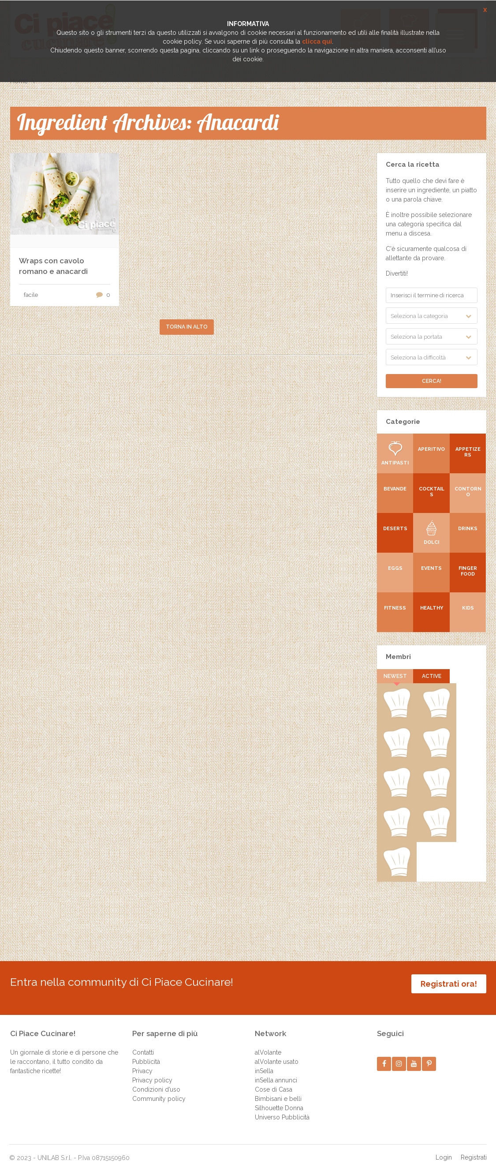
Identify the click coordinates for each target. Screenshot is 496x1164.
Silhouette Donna (279, 1099)
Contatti (143, 1043)
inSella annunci (276, 1071)
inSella (264, 1062)
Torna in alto (187, 327)
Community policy (159, 1089)
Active (431, 676)
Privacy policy (152, 1071)
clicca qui (317, 41)
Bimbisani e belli (278, 1089)
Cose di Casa (273, 1080)
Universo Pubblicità (282, 1108)
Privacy (142, 1062)
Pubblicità (146, 1052)
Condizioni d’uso (156, 1080)
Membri (398, 657)
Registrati (474, 1148)
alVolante (268, 1043)
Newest (395, 676)
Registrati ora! (449, 983)
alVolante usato (276, 1052)
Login (444, 1148)
